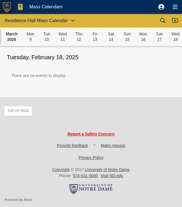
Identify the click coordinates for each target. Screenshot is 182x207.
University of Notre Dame (107, 169)
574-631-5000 (85, 175)
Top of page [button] (18, 110)
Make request (113, 145)
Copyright (61, 169)
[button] (161, 7)
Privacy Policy (91, 157)
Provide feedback (72, 145)
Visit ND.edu (112, 175)
